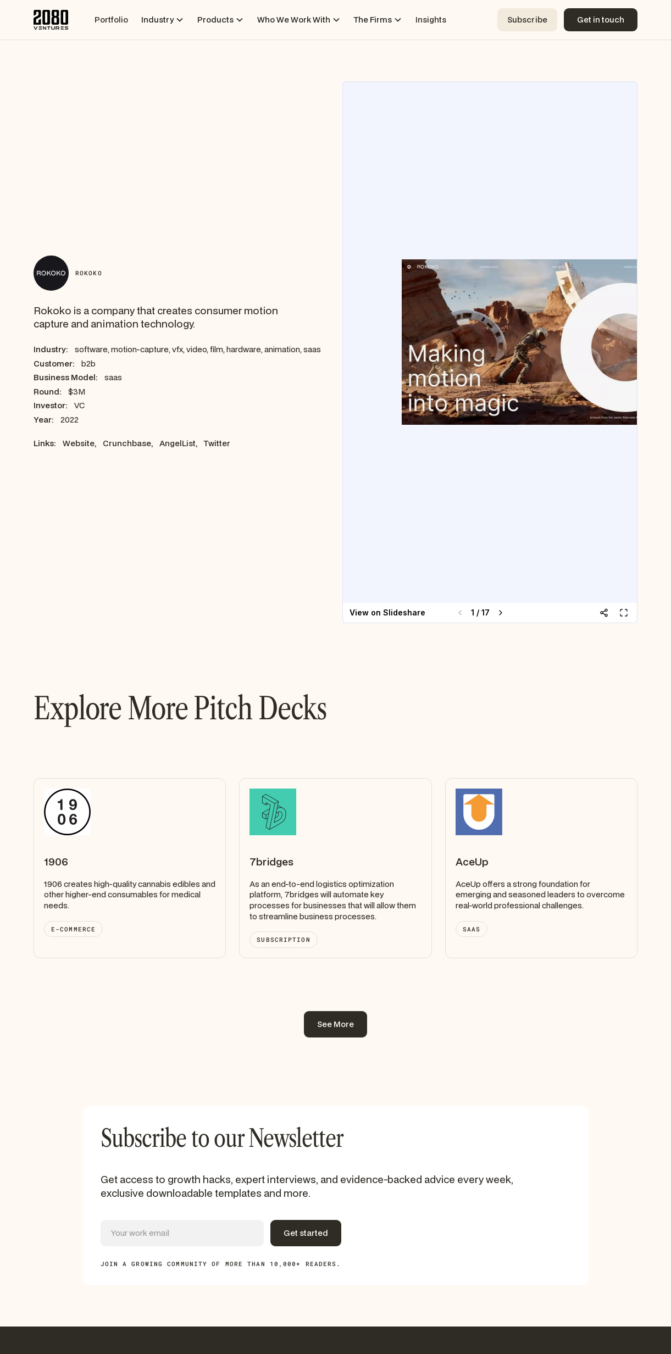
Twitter (217, 443)
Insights (430, 19)
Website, (79, 443)
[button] (162, 19)
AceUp (472, 861)
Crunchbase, (128, 443)
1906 (56, 861)
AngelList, (178, 443)
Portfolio (111, 19)
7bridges (271, 861)
